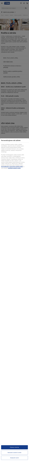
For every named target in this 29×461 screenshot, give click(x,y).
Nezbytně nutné (14, 457)
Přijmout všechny (14, 447)
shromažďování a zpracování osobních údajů (12, 166)
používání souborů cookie (14, 168)
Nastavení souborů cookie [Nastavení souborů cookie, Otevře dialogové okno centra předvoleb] (14, 452)
